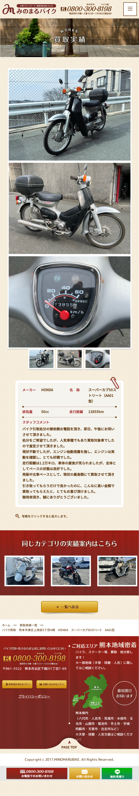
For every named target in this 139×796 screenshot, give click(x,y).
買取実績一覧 (28, 625)
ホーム (6, 625)
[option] (23, 570)
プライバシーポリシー (34, 696)
